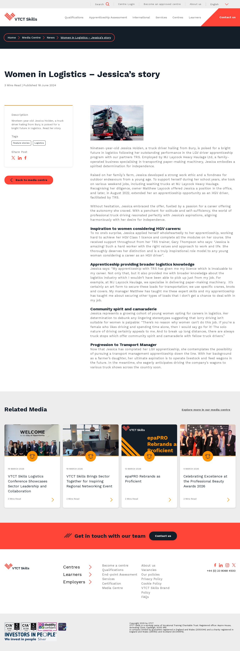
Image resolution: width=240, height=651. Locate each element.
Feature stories (21, 143)
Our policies (150, 574)
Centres (178, 17)
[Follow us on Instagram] (227, 565)
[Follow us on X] (234, 565)
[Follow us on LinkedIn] (221, 565)
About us (195, 4)
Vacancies (148, 570)
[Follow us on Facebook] (215, 565)
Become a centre (115, 565)
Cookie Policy (151, 583)
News (51, 37)
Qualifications (74, 17)
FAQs (145, 597)
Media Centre (31, 37)
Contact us (227, 17)
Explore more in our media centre (206, 409)
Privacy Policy (151, 579)
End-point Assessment (119, 574)
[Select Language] (221, 4)
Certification (111, 583)
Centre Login (126, 4)
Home (12, 37)
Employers (74, 581)
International (141, 17)
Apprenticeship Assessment (108, 17)
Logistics (39, 143)
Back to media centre (28, 180)
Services (161, 17)
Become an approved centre (162, 4)
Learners (195, 17)
